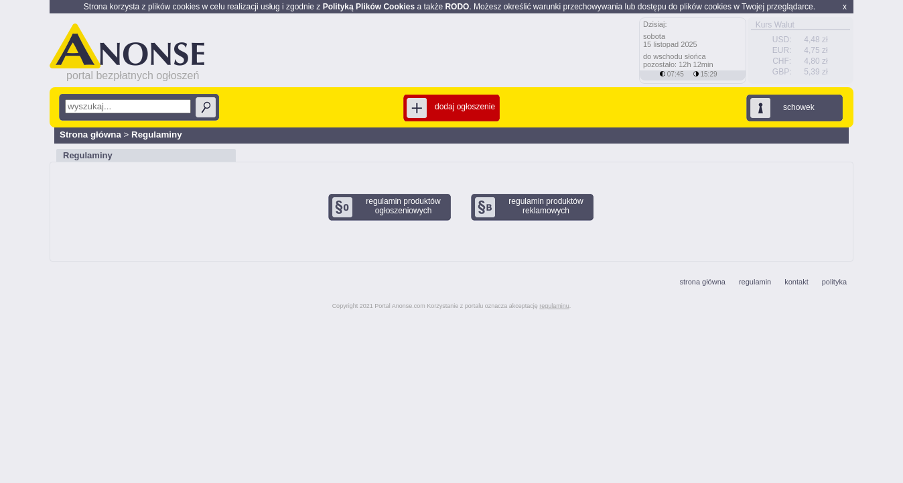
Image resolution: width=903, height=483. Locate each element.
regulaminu (554, 306)
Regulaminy (156, 134)
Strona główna (90, 134)
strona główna (702, 282)
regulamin (755, 282)
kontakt (796, 282)
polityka (834, 282)
